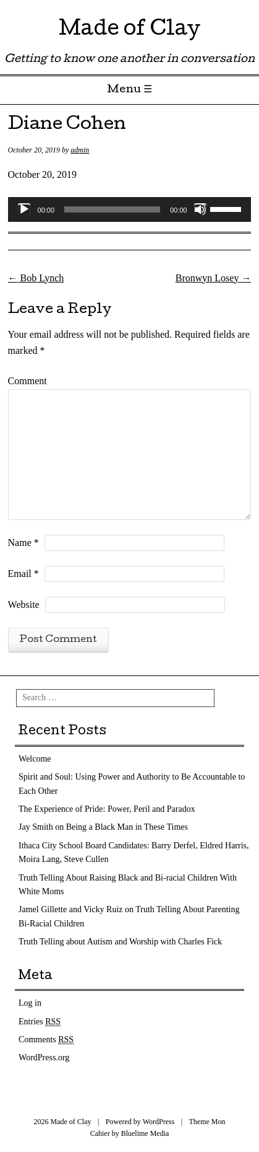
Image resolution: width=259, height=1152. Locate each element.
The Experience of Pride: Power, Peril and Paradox (107, 809)
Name (23, 542)
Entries (40, 1022)
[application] (130, 209)
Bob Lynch (36, 278)
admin (79, 150)
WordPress (159, 1121)
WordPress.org (44, 1057)
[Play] (24, 209)
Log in (30, 1003)
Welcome (35, 758)
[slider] (112, 209)
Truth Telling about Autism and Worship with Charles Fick (120, 941)
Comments (46, 1040)
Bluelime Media (145, 1133)
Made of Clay (129, 30)
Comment (27, 381)
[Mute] (200, 209)
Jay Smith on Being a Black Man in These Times (103, 827)
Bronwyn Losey (214, 278)
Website (24, 604)
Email (23, 573)
